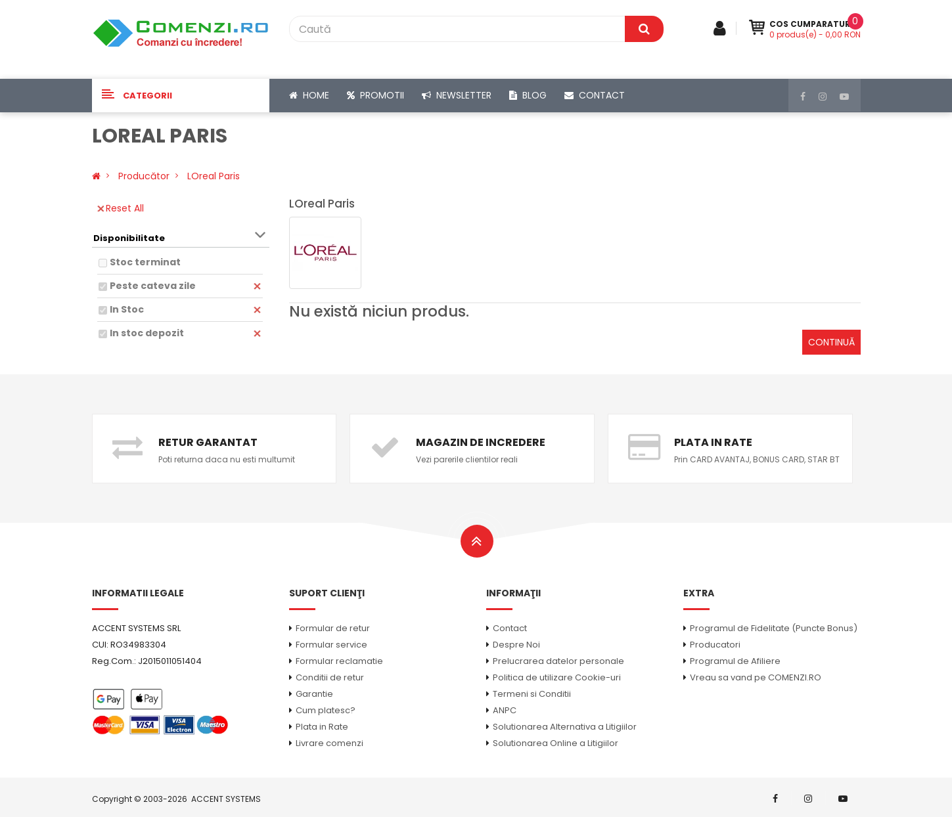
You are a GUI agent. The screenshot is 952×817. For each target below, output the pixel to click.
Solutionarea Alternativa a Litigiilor (565, 726)
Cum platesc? (325, 710)
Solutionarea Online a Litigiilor (555, 743)
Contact (510, 628)
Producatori (715, 644)
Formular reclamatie (339, 661)
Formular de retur (333, 628)
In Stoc (127, 309)
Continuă (831, 342)
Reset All (120, 208)
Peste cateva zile (153, 285)
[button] (180, 95)
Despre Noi (516, 644)
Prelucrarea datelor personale (558, 661)
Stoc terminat (145, 262)
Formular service (331, 644)
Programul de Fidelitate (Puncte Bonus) (773, 628)
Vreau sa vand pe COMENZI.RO (755, 677)
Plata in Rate (322, 726)
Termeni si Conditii (532, 694)
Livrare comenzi (329, 743)
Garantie (314, 694)
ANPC (504, 710)
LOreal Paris (213, 176)
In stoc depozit (147, 333)
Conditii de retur (330, 677)
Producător (144, 176)
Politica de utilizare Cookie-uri (557, 677)
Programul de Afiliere (735, 661)
